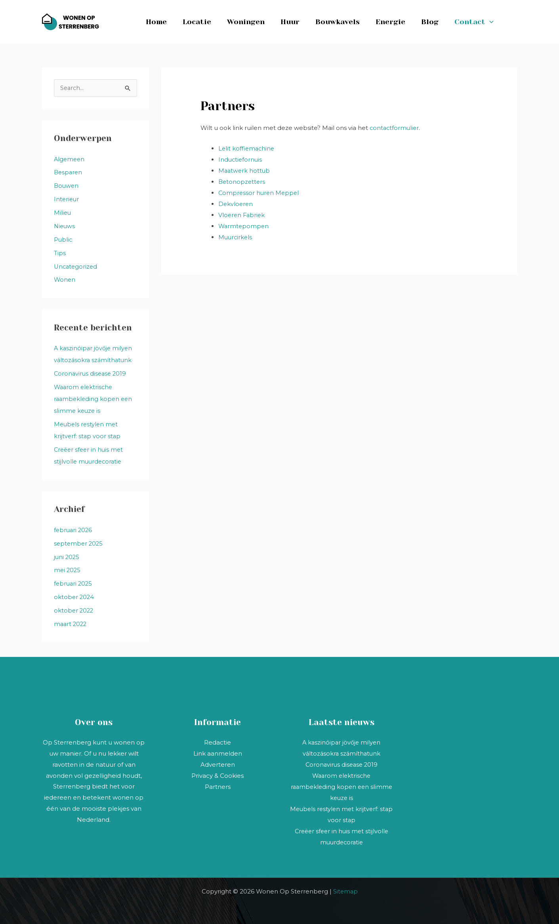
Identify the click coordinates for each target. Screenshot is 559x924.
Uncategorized (76, 266)
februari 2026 (74, 529)
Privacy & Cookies (217, 774)
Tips (60, 253)
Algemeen (70, 159)
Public (63, 239)
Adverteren (217, 763)
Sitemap (345, 889)
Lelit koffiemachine (247, 148)
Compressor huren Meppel (259, 192)
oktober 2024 (74, 596)
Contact (476, 22)
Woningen (256, 22)
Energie (396, 22)
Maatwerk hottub (244, 170)
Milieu (63, 213)
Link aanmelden (217, 752)
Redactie (217, 741)
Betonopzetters (242, 181)
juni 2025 (67, 556)
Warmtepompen (244, 225)
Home (169, 22)
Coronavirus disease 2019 (91, 373)
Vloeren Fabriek (242, 214)
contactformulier (395, 128)
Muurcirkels (236, 236)
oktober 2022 (74, 609)
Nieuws (65, 226)
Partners (218, 785)
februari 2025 (74, 582)
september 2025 (79, 542)
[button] (492, 22)
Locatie (209, 22)
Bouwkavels (344, 22)
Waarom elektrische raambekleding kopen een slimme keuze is (94, 398)
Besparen (69, 172)
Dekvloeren (236, 203)
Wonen (65, 279)
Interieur (67, 199)
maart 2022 (71, 623)
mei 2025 (68, 569)
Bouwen (67, 186)
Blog (434, 22)
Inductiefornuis (240, 159)
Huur (298, 22)
